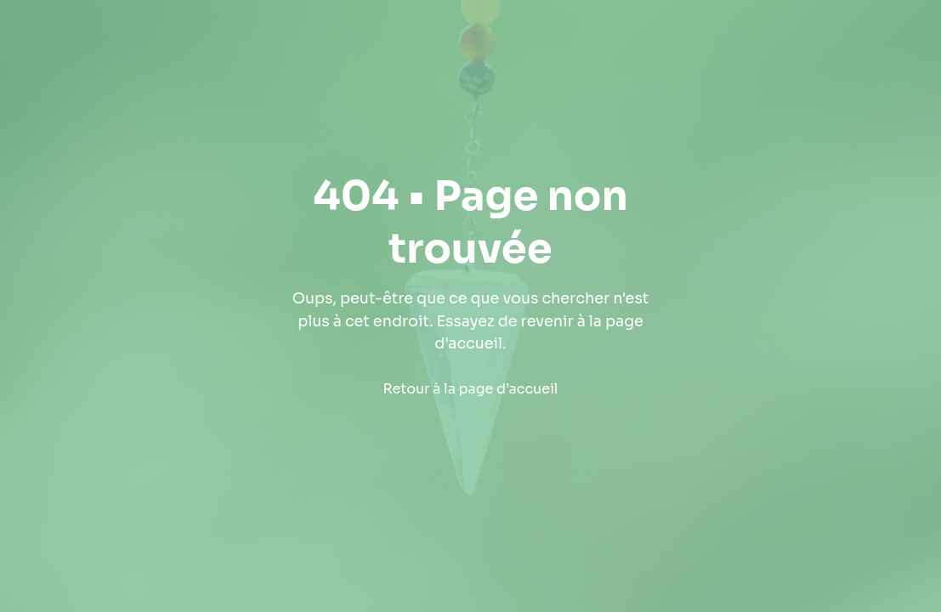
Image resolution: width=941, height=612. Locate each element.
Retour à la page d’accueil (470, 389)
